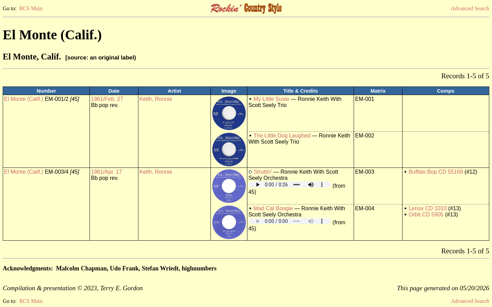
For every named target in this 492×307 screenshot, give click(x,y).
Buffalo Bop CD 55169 (436, 172)
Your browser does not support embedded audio (290, 184)
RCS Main (30, 8)
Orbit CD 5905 (426, 214)
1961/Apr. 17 (106, 172)
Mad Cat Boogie (273, 208)
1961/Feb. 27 (107, 99)
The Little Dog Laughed (282, 135)
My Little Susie (271, 99)
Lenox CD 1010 (428, 208)
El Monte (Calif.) (23, 99)
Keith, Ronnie (155, 99)
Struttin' (263, 172)
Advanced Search (470, 8)
